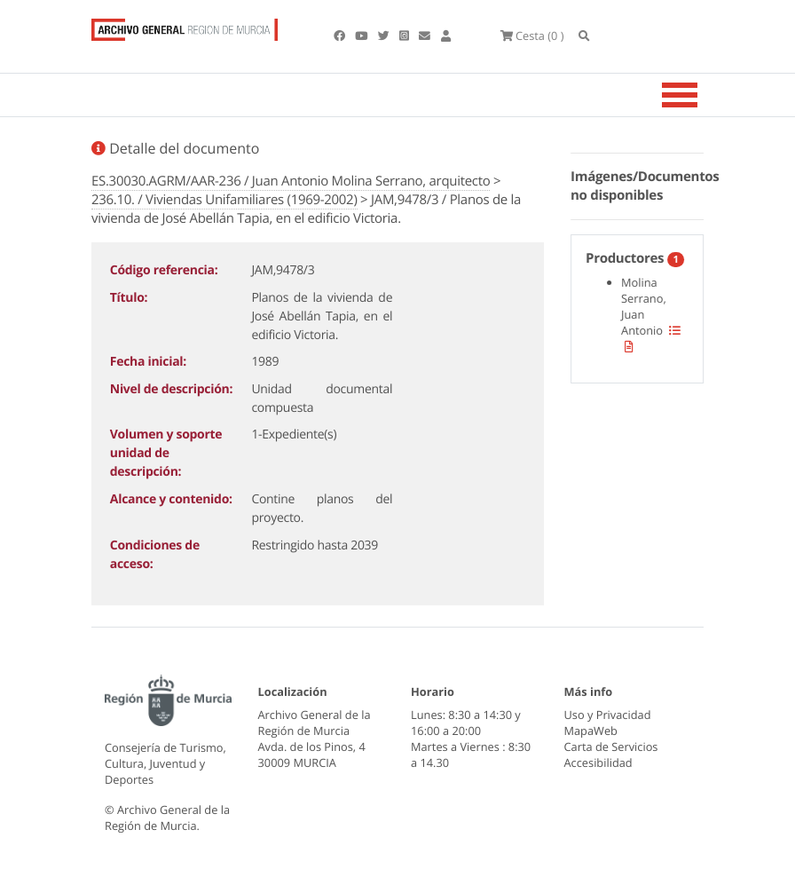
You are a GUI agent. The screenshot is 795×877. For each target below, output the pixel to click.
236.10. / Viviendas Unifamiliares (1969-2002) (224, 200)
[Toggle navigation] (701, 95)
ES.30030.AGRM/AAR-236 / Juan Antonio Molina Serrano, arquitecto (290, 181)
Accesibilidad (598, 762)
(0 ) (532, 35)
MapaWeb (591, 731)
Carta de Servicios (611, 747)
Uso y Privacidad (607, 715)
